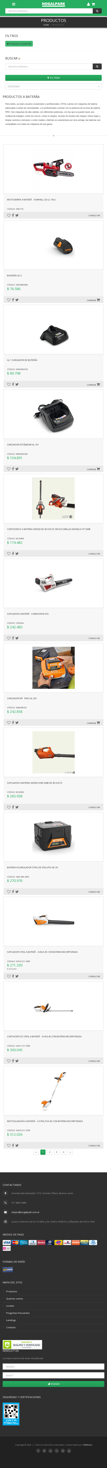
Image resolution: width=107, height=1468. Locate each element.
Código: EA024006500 (17, 284)
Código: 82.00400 (15, 538)
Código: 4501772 (15, 209)
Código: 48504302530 (17, 454)
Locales (10, 1305)
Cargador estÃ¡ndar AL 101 (23, 444)
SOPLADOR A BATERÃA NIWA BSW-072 (28, 613)
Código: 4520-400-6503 (18, 876)
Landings (11, 1320)
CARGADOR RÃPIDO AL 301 (22, 698)
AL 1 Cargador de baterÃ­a (22, 360)
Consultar (94, 215)
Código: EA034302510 (17, 369)
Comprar (93, 300)
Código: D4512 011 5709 (18, 1130)
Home (46, 25)
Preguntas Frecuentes (18, 1313)
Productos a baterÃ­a (19, 43)
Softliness (87, 1444)
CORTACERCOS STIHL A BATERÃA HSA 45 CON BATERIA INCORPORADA (44, 1036)
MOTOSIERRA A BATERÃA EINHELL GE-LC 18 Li (31, 199)
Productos (11, 1291)
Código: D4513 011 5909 (18, 961)
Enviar (53, 1384)
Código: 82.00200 (15, 792)
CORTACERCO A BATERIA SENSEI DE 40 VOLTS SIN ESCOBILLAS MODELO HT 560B (48, 529)
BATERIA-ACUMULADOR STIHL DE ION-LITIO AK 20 (32, 867)
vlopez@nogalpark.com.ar (25, 1212)
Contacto (11, 1327)
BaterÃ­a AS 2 (14, 275)
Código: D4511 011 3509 (18, 1045)
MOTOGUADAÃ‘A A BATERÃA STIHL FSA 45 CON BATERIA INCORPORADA (45, 1121)
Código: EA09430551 (17, 707)
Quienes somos (14, 1298)
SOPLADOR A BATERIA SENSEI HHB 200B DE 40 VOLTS (34, 782)
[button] (53, 86)
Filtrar (53, 77)
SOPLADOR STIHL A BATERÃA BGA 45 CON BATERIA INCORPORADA (42, 951)
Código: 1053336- (15, 623)
